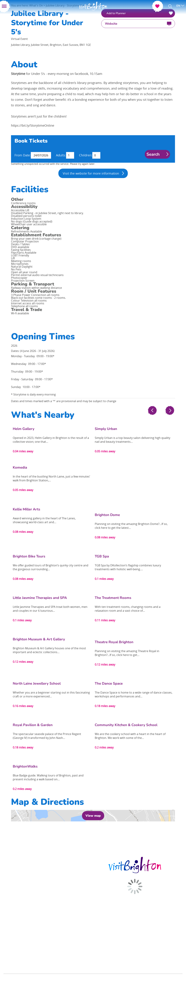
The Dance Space (109, 683)
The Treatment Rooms (113, 597)
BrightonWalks (25, 766)
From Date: (23, 155)
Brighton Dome (107, 515)
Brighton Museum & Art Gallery (39, 639)
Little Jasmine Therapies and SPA (40, 597)
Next (169, 410)
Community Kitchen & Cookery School (126, 725)
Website (111, 24)
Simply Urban (106, 428)
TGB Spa (102, 556)
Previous (152, 410)
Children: (85, 155)
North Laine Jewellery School (37, 683)
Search (153, 154)
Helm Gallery (23, 428)
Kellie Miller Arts (26, 509)
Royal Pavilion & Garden (33, 725)
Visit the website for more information (91, 173)
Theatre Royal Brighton (114, 642)
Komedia (20, 467)
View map (93, 816)
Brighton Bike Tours (29, 556)
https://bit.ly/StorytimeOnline (32, 125)
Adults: (61, 155)
